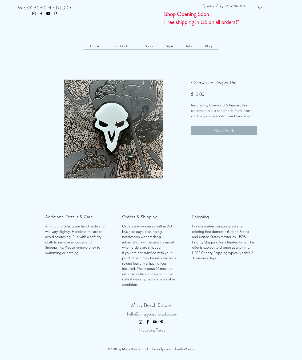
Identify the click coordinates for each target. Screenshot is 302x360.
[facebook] (41, 13)
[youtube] (48, 13)
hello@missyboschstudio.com (152, 314)
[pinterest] (55, 13)
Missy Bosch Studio (151, 305)
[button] (259, 6)
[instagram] (34, 13)
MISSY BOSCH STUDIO (44, 7)
